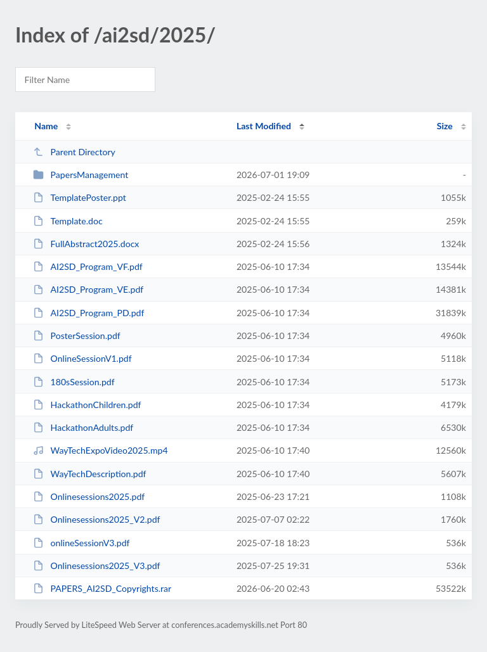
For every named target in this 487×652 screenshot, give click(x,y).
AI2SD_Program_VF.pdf (88, 266)
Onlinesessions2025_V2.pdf (96, 519)
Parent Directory (74, 151)
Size (445, 125)
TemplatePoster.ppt (79, 197)
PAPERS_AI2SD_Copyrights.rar (102, 588)
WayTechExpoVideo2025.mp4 (100, 450)
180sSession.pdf (73, 381)
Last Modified (264, 125)
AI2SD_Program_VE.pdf (88, 289)
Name (46, 125)
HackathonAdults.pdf (83, 427)
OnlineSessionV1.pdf (82, 358)
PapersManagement (80, 174)
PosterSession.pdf (76, 335)
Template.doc (68, 220)
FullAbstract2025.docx (86, 243)
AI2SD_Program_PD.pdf (88, 312)
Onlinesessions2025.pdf (89, 496)
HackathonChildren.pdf (87, 404)
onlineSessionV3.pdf (81, 542)
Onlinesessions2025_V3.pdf (96, 565)
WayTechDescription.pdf (89, 473)
